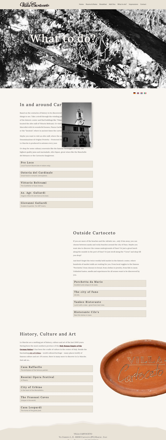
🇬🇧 (138, 93)
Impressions (133, 4)
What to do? (122, 4)
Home (81, 4)
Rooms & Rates (91, 4)
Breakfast (103, 4)
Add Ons (112, 4)
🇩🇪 (134, 93)
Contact (143, 4)
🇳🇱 (141, 93)
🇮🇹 (145, 93)
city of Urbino (35, 353)
